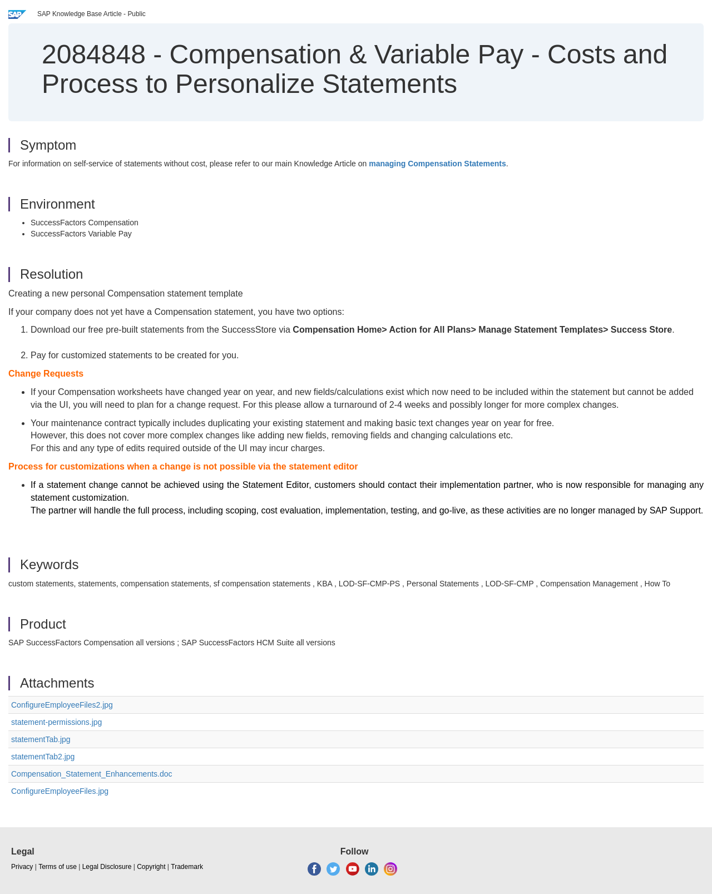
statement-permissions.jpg (56, 722)
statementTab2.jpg (43, 756)
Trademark (187, 867)
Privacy (22, 867)
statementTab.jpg (41, 739)
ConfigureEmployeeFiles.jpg (59, 791)
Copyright (151, 867)
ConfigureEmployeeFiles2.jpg (62, 704)
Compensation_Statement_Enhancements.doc (91, 773)
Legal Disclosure (107, 867)
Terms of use (57, 867)
